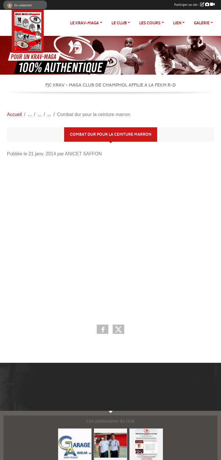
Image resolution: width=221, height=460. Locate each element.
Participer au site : (194, 5)
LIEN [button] (177, 23)
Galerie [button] (201, 23)
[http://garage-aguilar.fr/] (75, 444)
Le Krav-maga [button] (84, 23)
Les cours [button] (149, 23)
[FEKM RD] (146, 444)
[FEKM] (110, 444)
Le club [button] (119, 23)
